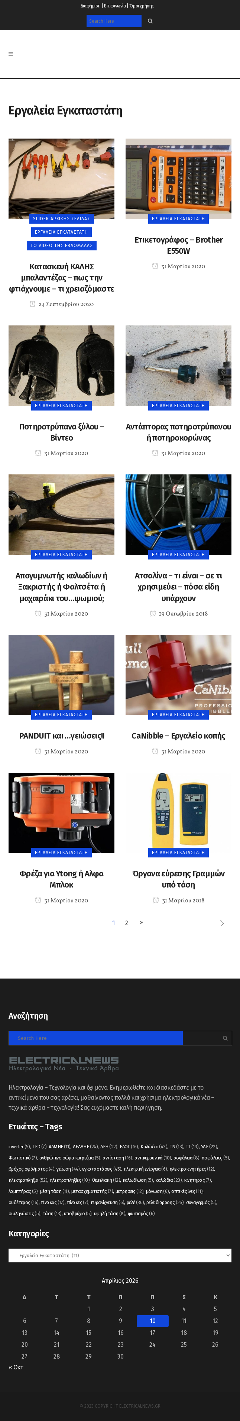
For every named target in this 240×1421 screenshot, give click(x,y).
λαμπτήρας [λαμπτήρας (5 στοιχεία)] (23, 1191)
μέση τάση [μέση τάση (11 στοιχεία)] (54, 1191)
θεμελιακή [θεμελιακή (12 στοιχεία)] (106, 1180)
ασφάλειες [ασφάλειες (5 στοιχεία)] (215, 1158)
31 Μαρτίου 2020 (178, 267)
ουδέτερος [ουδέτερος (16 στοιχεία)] (24, 1202)
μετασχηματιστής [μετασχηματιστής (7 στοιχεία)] (92, 1191)
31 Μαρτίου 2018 (178, 901)
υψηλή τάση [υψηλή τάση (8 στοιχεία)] (110, 1213)
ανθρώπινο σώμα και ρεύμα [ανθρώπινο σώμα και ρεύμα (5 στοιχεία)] (69, 1158)
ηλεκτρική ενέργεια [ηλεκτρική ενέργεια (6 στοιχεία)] (145, 1169)
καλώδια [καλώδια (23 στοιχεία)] (168, 1180)
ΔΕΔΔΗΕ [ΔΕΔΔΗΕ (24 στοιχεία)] (85, 1146)
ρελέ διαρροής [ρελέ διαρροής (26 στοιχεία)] (165, 1202)
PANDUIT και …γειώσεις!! (61, 736)
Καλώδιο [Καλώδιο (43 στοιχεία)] (153, 1146)
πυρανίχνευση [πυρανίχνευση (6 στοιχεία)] (107, 1202)
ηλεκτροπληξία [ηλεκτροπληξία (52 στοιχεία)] (28, 1180)
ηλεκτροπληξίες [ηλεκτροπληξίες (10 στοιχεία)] (70, 1180)
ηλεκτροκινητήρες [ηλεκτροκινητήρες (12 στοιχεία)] (191, 1169)
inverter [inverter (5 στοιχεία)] (19, 1146)
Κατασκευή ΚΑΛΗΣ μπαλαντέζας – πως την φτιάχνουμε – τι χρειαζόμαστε (61, 278)
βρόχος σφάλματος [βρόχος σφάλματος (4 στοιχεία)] (31, 1169)
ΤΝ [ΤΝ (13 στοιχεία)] (177, 1146)
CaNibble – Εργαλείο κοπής (179, 736)
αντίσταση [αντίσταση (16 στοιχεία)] (117, 1158)
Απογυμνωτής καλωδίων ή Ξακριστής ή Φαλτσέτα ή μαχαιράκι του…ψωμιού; (61, 587)
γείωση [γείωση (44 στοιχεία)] (68, 1169)
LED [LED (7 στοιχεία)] (39, 1146)
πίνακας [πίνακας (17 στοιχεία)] (53, 1202)
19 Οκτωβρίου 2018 (179, 614)
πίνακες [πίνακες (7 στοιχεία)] (77, 1202)
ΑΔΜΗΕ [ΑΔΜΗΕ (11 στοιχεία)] (59, 1146)
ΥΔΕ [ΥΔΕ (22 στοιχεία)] (209, 1146)
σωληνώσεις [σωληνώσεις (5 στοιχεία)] (24, 1213)
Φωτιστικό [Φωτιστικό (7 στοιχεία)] (23, 1158)
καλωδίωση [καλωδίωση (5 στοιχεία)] (138, 1180)
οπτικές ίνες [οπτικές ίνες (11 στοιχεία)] (186, 1191)
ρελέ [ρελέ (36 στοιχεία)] (135, 1202)
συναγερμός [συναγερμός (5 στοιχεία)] (201, 1202)
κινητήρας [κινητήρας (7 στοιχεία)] (197, 1180)
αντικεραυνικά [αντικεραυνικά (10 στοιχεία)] (152, 1158)
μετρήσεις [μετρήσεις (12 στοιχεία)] (130, 1191)
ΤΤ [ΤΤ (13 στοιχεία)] (192, 1146)
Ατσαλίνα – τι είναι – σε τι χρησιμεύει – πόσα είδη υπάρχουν (178, 587)
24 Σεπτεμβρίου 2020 (61, 305)
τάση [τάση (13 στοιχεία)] (52, 1213)
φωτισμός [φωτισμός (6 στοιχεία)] (141, 1213)
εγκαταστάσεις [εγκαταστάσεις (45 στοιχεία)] (101, 1169)
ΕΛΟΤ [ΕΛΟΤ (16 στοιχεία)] (129, 1146)
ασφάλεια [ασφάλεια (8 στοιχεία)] (186, 1158)
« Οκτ (16, 1367)
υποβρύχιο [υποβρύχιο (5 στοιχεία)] (77, 1213)
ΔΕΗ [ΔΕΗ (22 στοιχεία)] (108, 1146)
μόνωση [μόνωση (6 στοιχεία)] (157, 1191)
